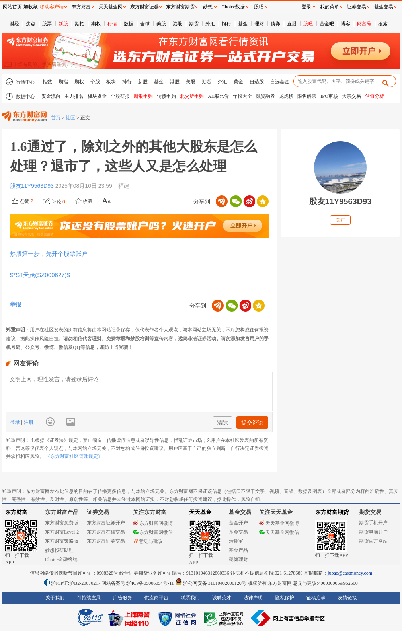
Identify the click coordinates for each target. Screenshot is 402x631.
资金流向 (50, 96)
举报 (15, 304)
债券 (275, 24)
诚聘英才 (221, 597)
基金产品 (238, 550)
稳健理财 (238, 559)
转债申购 (166, 96)
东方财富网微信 (153, 532)
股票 (47, 24)
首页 (55, 118)
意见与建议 (148, 541)
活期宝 (236, 541)
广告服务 (122, 597)
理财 (259, 24)
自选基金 (279, 81)
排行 (127, 81)
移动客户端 (52, 7)
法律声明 (253, 597)
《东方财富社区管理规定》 (74, 456)
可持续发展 (89, 597)
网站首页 (12, 7)
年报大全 (242, 96)
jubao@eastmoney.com (350, 573)
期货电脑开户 (373, 532)
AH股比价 (218, 96)
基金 (243, 24)
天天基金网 (111, 7)
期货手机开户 (373, 523)
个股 (95, 81)
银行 (226, 24)
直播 (292, 24)
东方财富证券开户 (106, 523)
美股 (161, 24)
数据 (128, 24)
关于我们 (54, 597)
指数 (47, 81)
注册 (27, 422)
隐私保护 (284, 597)
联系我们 (190, 597)
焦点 (30, 24)
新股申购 (143, 96)
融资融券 (265, 96)
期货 (194, 24)
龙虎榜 (286, 96)
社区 (70, 118)
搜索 (383, 24)
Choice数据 (233, 7)
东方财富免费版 (61, 523)
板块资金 (97, 96)
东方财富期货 (332, 512)
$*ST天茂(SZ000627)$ (41, 274)
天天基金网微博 (279, 523)
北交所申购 (192, 96)
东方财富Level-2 (62, 532)
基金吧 (327, 24)
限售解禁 (306, 96)
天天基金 (200, 512)
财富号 (364, 24)
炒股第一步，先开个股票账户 (49, 253)
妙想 (208, 7)
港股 (177, 24)
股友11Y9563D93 (32, 186)
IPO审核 (329, 96)
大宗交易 (351, 96)
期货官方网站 (373, 541)
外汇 (210, 24)
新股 (63, 24)
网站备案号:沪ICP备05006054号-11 (138, 583)
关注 (340, 220)
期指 (79, 24)
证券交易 (356, 7)
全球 (145, 24)
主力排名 (74, 96)
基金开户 (238, 523)
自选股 (257, 81)
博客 (345, 24)
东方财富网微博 (153, 523)
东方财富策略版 (61, 541)
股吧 (308, 24)
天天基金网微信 (279, 532)
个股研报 (120, 96)
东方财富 (16, 512)
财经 (14, 24)
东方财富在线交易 (106, 532)
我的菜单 (329, 7)
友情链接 (347, 597)
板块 (111, 81)
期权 (96, 24)
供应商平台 (156, 597)
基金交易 (238, 532)
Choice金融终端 (61, 559)
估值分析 (374, 96)
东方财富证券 (144, 7)
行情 (112, 24)
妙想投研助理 (59, 550)
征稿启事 (316, 597)
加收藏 (30, 7)
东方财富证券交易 (106, 541)
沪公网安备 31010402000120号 (210, 583)
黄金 (238, 81)
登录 (15, 422)
